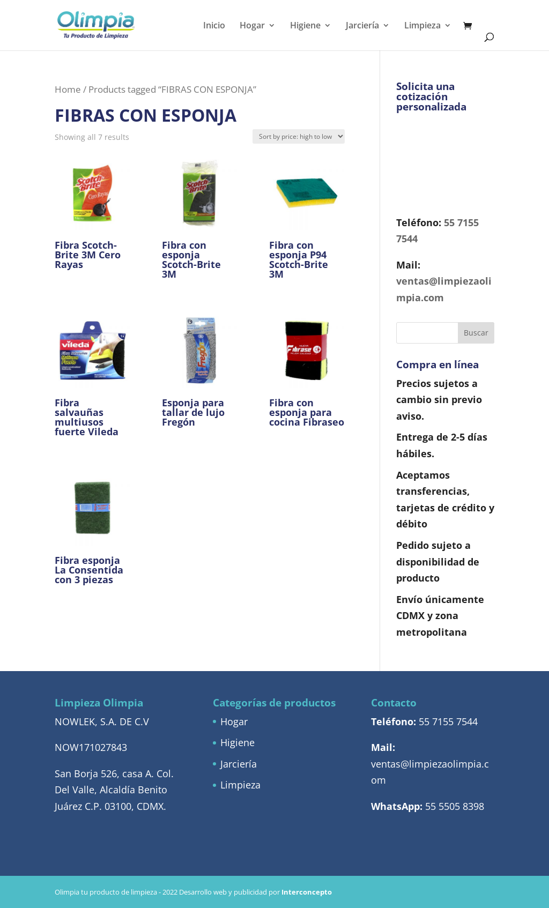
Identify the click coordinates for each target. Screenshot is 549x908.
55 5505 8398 (454, 806)
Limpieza (422, 26)
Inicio (214, 26)
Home (68, 89)
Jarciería (362, 26)
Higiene (305, 26)
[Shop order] (299, 136)
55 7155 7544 (448, 721)
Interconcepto (306, 892)
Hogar (252, 26)
